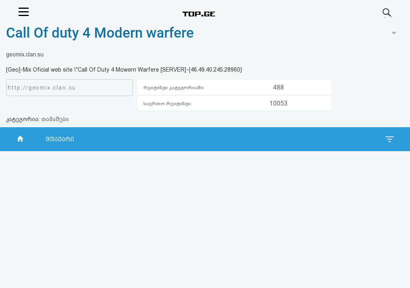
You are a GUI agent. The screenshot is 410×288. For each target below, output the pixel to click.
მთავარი (60, 139)
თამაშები (55, 119)
